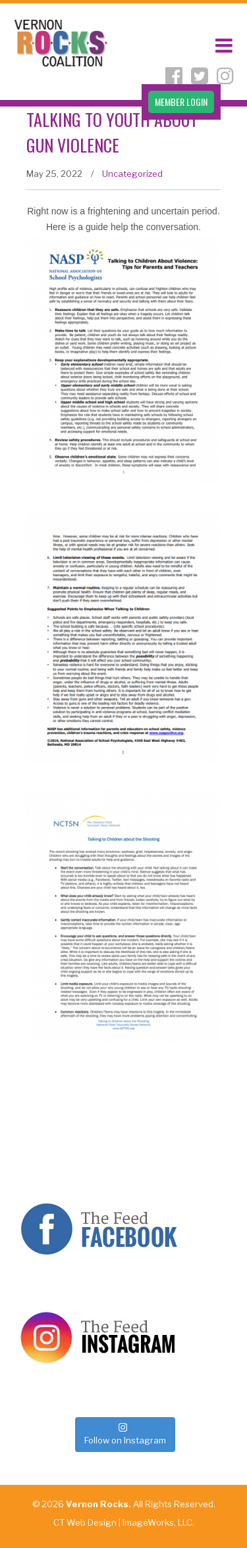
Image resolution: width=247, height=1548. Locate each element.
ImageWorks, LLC (157, 1522)
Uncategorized (132, 173)
